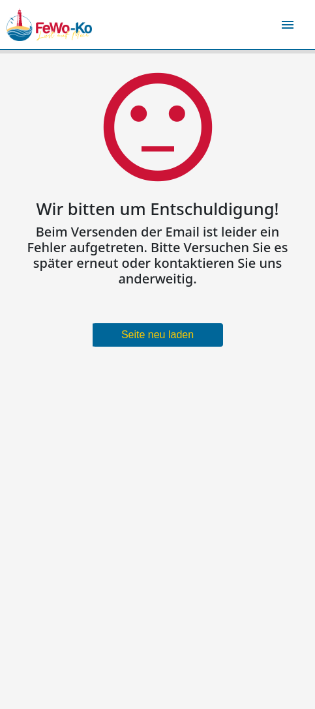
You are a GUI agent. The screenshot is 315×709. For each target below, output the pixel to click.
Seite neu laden (157, 334)
